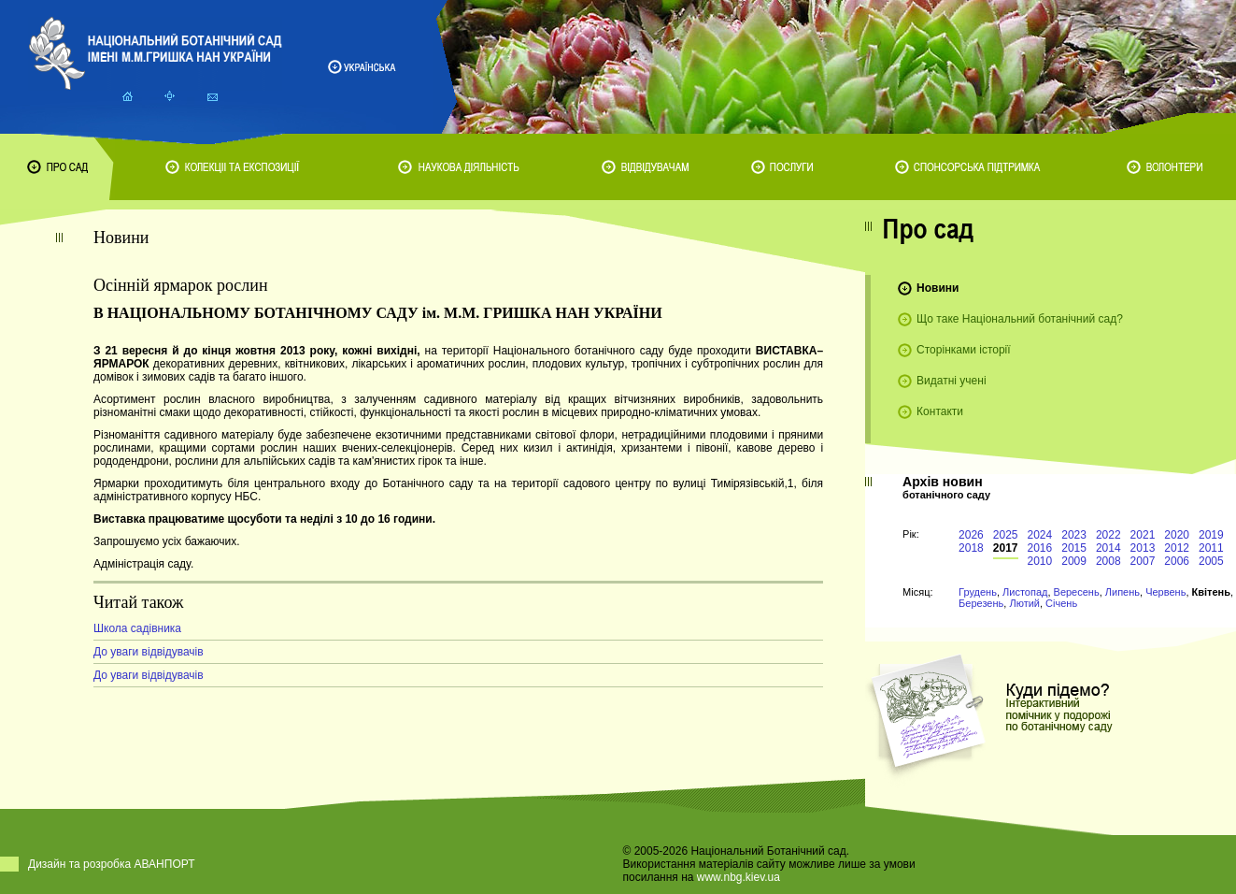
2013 (1143, 548)
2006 (1176, 561)
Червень (1165, 592)
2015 (1074, 548)
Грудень (978, 592)
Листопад (1024, 592)
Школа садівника (137, 628)
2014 (1108, 548)
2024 (1040, 534)
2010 (1040, 561)
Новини (937, 288)
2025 (1005, 534)
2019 (1211, 534)
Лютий (1024, 603)
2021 (1143, 534)
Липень (1122, 592)
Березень (981, 603)
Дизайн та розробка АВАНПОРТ (111, 864)
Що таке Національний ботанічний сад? (1019, 318)
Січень (1061, 603)
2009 (1074, 561)
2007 (1143, 561)
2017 (1005, 548)
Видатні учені (951, 380)
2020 (1176, 534)
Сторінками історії (963, 349)
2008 (1108, 561)
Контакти (939, 411)
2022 (1108, 534)
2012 (1176, 548)
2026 (971, 534)
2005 (1211, 561)
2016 (1040, 548)
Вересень (1077, 592)
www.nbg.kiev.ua (738, 877)
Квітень (1211, 592)
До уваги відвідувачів (148, 651)
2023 (1074, 534)
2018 (971, 548)
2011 (1211, 548)
